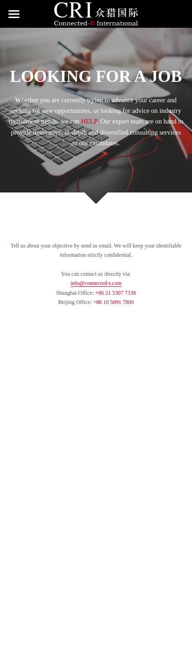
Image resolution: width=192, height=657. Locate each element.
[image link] (96, 13)
